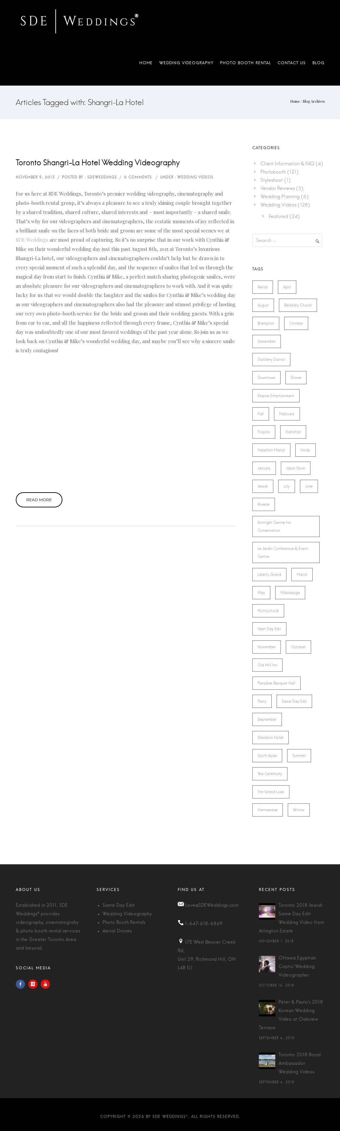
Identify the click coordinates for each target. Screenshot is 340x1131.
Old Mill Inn (267, 665)
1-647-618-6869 (204, 924)
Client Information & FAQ (287, 163)
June (309, 486)
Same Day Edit (294, 701)
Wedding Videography (186, 64)
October (298, 647)
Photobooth (273, 172)
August (263, 305)
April (287, 287)
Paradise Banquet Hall (276, 683)
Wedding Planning (280, 196)
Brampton (266, 323)
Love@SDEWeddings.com (212, 905)
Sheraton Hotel (270, 737)
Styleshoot (272, 180)
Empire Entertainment (276, 395)
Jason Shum (295, 468)
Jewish (263, 486)
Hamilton (293, 432)
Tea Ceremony (270, 773)
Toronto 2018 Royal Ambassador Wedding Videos (300, 1063)
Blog (317, 64)
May (261, 592)
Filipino (264, 432)
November (267, 647)
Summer (299, 755)
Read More (39, 499)
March (302, 574)
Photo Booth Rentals (124, 922)
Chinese (296, 323)
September (267, 719)
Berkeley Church (298, 305)
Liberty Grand (269, 574)
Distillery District (271, 359)
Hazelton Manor (271, 450)
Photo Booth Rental (245, 64)
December (267, 341)
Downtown (266, 377)
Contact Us (291, 64)
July (286, 486)
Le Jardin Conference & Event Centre (283, 552)
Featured (278, 216)
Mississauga (290, 592)
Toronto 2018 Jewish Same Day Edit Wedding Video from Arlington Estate (291, 918)
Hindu (305, 450)
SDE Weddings (32, 239)
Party (262, 701)
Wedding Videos (278, 204)
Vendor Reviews (278, 188)
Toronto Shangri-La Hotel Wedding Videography (98, 163)
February (287, 414)
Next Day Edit (269, 629)
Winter (299, 810)
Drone (296, 377)
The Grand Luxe (271, 792)
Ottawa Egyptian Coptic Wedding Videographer (297, 967)
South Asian (267, 755)
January (264, 468)
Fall (261, 414)
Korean (264, 504)
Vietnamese (268, 810)
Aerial (263, 287)
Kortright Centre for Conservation (274, 526)
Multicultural (268, 610)
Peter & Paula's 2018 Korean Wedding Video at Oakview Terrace (291, 1015)
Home (146, 64)
